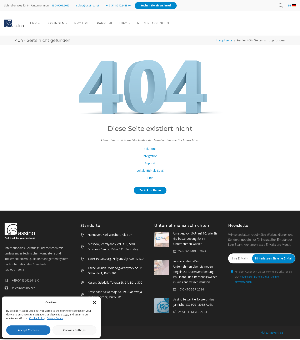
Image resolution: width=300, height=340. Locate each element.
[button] (94, 302)
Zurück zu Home (150, 190)
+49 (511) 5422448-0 (22, 281)
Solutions (150, 149)
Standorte (90, 226)
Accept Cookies (28, 330)
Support (150, 164)
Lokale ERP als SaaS (150, 171)
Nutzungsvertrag (271, 333)
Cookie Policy (37, 318)
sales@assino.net (87, 5)
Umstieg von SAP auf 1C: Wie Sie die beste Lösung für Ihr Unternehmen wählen (195, 239)
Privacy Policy (55, 318)
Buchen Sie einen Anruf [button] (155, 5)
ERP (150, 178)
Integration (150, 156)
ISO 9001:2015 (61, 5)
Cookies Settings (74, 330)
